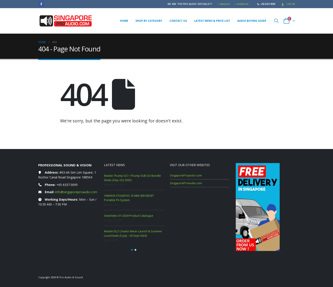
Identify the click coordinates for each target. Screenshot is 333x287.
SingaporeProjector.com (186, 175)
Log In (288, 3)
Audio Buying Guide (251, 21)
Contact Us (241, 3)
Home (124, 21)
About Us (224, 3)
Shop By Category (148, 21)
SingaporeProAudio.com (186, 183)
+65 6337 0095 (67, 185)
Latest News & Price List (212, 21)
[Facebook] (41, 4)
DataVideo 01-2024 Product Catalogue (128, 216)
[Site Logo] (65, 21)
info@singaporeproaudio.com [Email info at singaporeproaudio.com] (76, 192)
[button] (276, 20)
